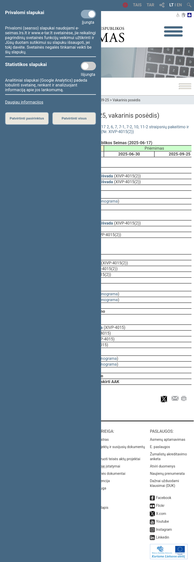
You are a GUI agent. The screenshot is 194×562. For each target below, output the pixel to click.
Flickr (160, 506)
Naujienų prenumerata (167, 474)
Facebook (163, 498)
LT (171, 5)
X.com (161, 514)
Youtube (162, 521)
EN (179, 5)
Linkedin (162, 537)
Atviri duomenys (162, 466)
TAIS (137, 5)
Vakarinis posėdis (126, 100)
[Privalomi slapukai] (88, 14)
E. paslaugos (160, 447)
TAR (150, 5)
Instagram (164, 529)
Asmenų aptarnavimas (167, 440)
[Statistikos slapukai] (88, 66)
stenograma (107, 201)
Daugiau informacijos (24, 102)
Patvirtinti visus (74, 118)
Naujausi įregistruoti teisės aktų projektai (108, 459)
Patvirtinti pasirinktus (27, 118)
